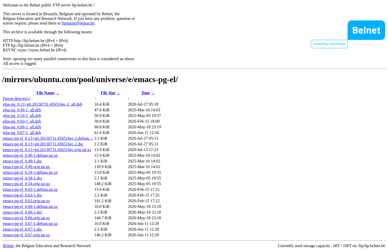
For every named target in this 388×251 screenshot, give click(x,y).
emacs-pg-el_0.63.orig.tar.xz (26, 201)
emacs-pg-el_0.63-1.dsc (22, 195)
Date (146, 93)
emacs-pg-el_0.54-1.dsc (22, 178)
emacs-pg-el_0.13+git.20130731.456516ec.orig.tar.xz (47, 149)
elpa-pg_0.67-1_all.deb (22, 132)
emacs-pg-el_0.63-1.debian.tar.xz (30, 189)
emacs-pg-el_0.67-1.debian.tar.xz (30, 223)
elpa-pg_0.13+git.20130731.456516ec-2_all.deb (42, 104)
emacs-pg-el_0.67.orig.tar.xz (26, 235)
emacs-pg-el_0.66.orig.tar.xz (26, 218)
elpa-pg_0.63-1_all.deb (22, 121)
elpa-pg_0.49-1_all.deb (22, 110)
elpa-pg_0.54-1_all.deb (22, 115)
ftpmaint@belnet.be (78, 23)
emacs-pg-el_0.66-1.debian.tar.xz (30, 206)
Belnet (8, 246)
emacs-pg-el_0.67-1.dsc (22, 229)
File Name (46, 93)
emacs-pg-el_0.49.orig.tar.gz (26, 166)
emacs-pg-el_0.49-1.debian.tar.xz (30, 155)
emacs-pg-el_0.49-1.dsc (22, 161)
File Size (108, 93)
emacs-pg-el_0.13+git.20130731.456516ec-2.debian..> (48, 138)
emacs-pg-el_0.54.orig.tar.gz (26, 184)
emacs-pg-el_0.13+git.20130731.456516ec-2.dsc (43, 144)
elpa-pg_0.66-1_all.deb (22, 127)
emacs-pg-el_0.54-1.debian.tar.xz (30, 172)
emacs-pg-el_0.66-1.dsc (22, 212)
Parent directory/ (16, 98)
